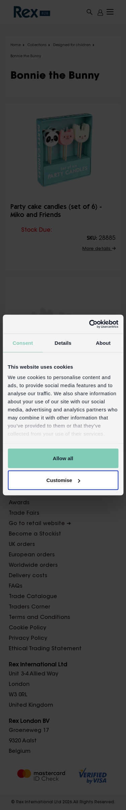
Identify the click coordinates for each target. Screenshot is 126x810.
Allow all (63, 458)
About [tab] (103, 342)
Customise (63, 480)
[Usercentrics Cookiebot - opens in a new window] (89, 324)
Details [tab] (63, 342)
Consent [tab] (22, 342)
